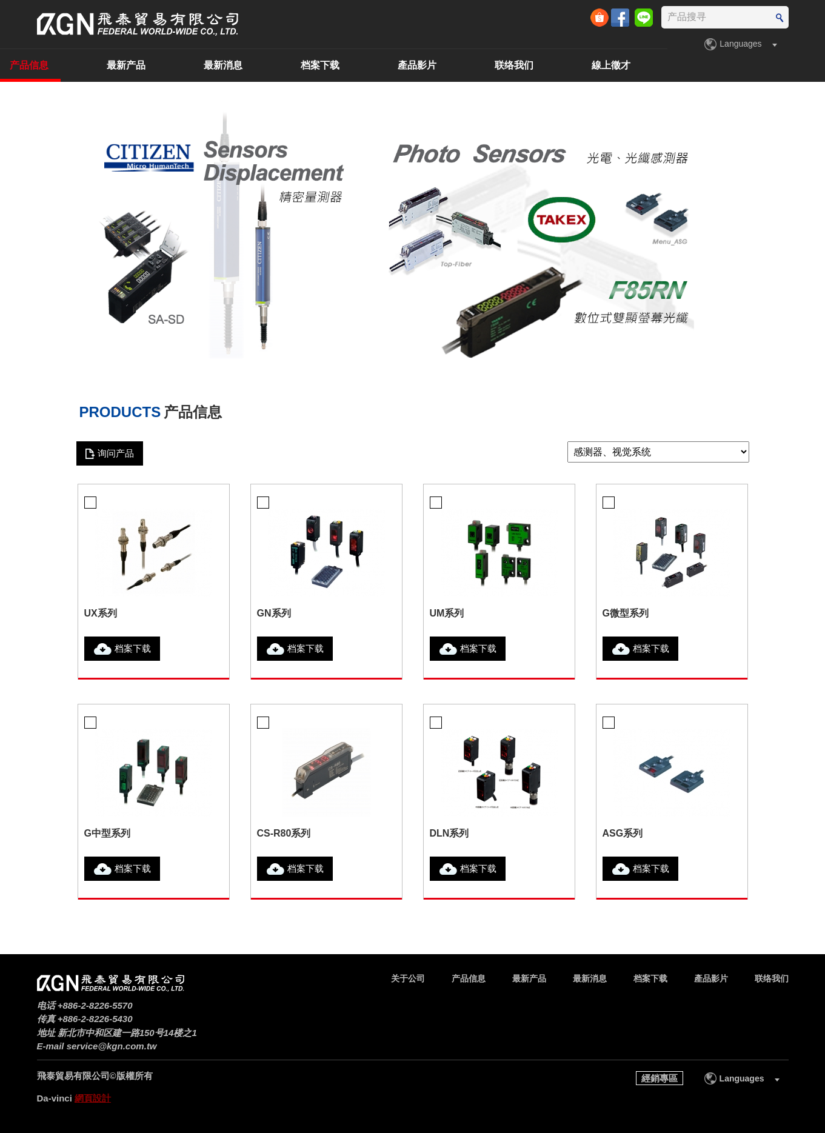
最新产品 (284, 65)
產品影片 (575, 65)
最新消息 (381, 65)
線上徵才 (769, 65)
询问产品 (116, 453)
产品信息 (187, 65)
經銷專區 (659, 1078)
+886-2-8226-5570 (95, 1005)
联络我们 (672, 65)
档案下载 (478, 65)
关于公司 (90, 65)
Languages (740, 43)
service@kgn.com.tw (112, 1046)
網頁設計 (93, 1098)
